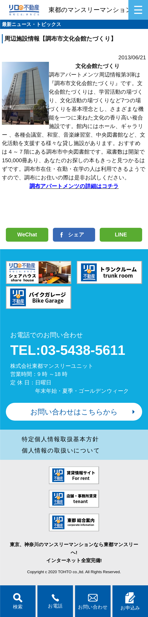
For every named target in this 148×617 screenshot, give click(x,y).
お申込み (130, 601)
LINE (121, 234)
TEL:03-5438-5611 (67, 350)
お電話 (55, 601)
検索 (18, 601)
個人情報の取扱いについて (61, 450)
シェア (76, 234)
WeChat (27, 234)
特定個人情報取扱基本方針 (60, 439)
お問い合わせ (93, 601)
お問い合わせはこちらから (74, 412)
